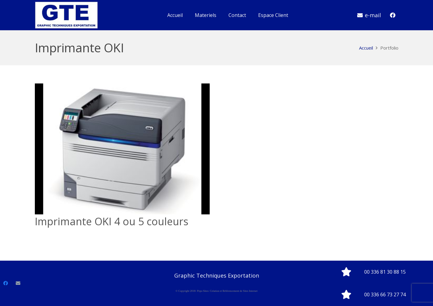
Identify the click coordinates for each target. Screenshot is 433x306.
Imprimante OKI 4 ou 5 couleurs (111, 221)
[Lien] (66, 15)
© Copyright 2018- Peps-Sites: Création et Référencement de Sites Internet (216, 290)
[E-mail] (18, 283)
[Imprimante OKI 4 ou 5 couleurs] (122, 148)
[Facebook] (392, 15)
